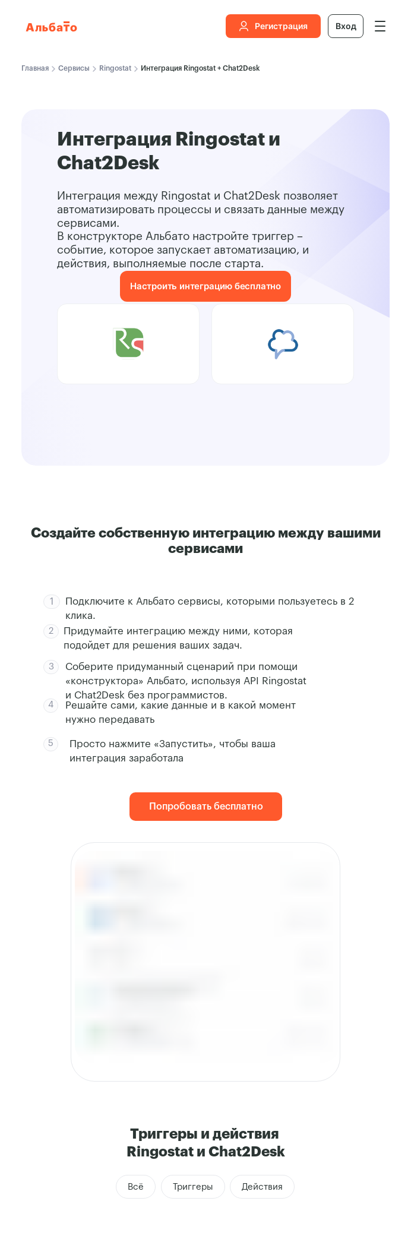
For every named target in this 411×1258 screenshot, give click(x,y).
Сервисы (74, 68)
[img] (380, 26)
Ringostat (115, 68)
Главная (35, 68)
